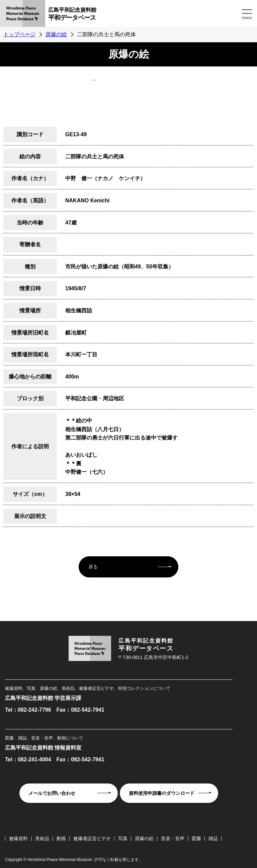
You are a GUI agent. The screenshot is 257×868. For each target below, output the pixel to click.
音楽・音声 (172, 838)
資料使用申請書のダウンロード (161, 793)
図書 (196, 838)
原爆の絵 (56, 34)
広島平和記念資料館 (144, 15)
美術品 (42, 838)
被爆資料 (18, 838)
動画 (61, 838)
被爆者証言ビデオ (92, 838)
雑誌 (213, 838)
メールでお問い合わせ (51, 793)
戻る (93, 566)
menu (247, 17)
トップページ (19, 34)
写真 (122, 838)
